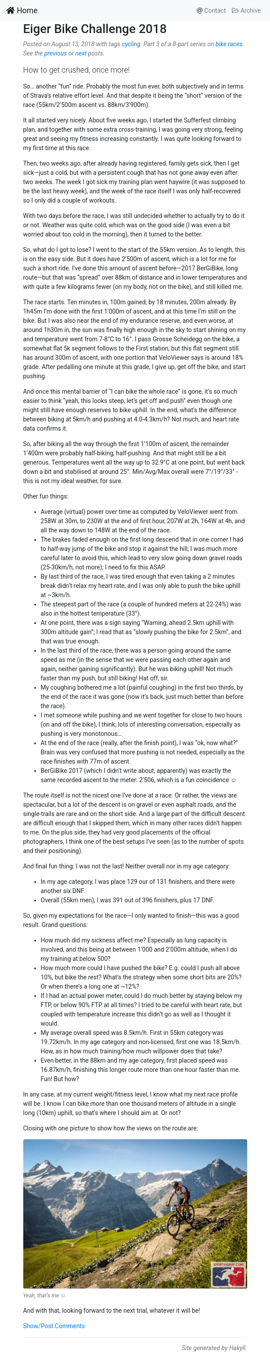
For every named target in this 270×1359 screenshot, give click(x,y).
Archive (246, 10)
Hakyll (237, 1348)
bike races (229, 44)
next (81, 53)
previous (55, 53)
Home (21, 10)
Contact (211, 10)
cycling (131, 44)
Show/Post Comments (54, 1325)
